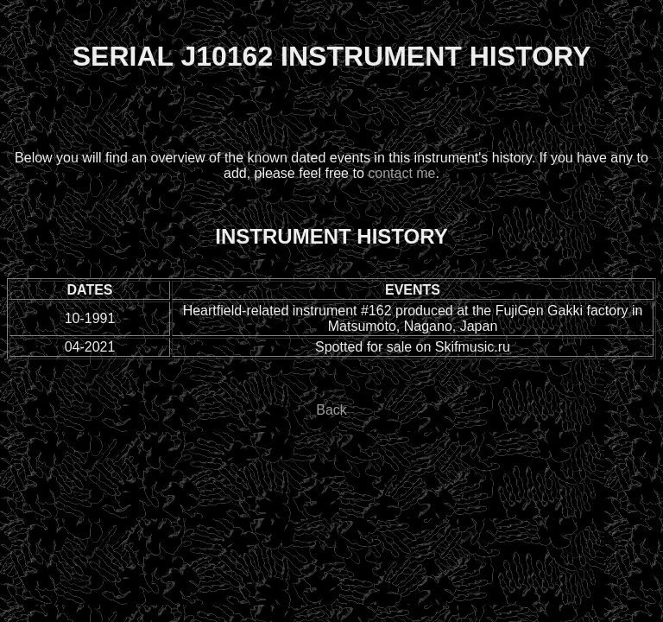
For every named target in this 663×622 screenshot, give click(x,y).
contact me (401, 173)
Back (331, 410)
